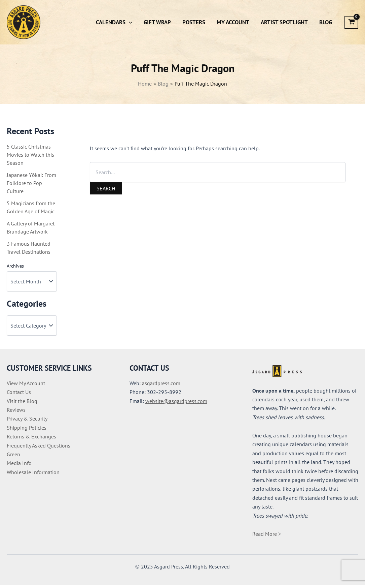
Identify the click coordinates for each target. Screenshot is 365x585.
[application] (128, 22)
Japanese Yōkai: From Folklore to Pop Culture (31, 183)
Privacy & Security (27, 418)
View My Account (26, 383)
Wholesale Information (33, 472)
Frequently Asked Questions (38, 445)
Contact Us (19, 392)
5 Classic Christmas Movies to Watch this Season (30, 154)
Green (13, 454)
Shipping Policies (26, 427)
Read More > (266, 533)
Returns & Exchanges (31, 436)
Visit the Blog (22, 401)
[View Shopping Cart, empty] (351, 22)
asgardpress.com (161, 383)
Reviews (16, 409)
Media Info (19, 463)
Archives (15, 266)
